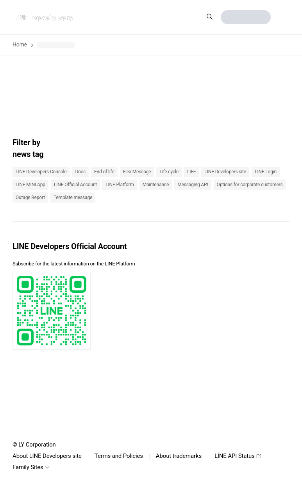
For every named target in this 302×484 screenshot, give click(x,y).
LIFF (191, 171)
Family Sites (31, 467)
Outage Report (30, 197)
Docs (80, 171)
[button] (283, 17)
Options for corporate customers (250, 184)
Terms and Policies (119, 455)
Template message (73, 197)
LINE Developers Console (41, 171)
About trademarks (179, 455)
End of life (104, 171)
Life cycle (169, 171)
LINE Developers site (225, 171)
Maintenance (156, 184)
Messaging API (192, 184)
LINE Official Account (75, 184)
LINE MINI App (30, 184)
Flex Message (137, 171)
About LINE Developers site (47, 455)
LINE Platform (119, 184)
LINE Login (266, 171)
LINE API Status (237, 455)
